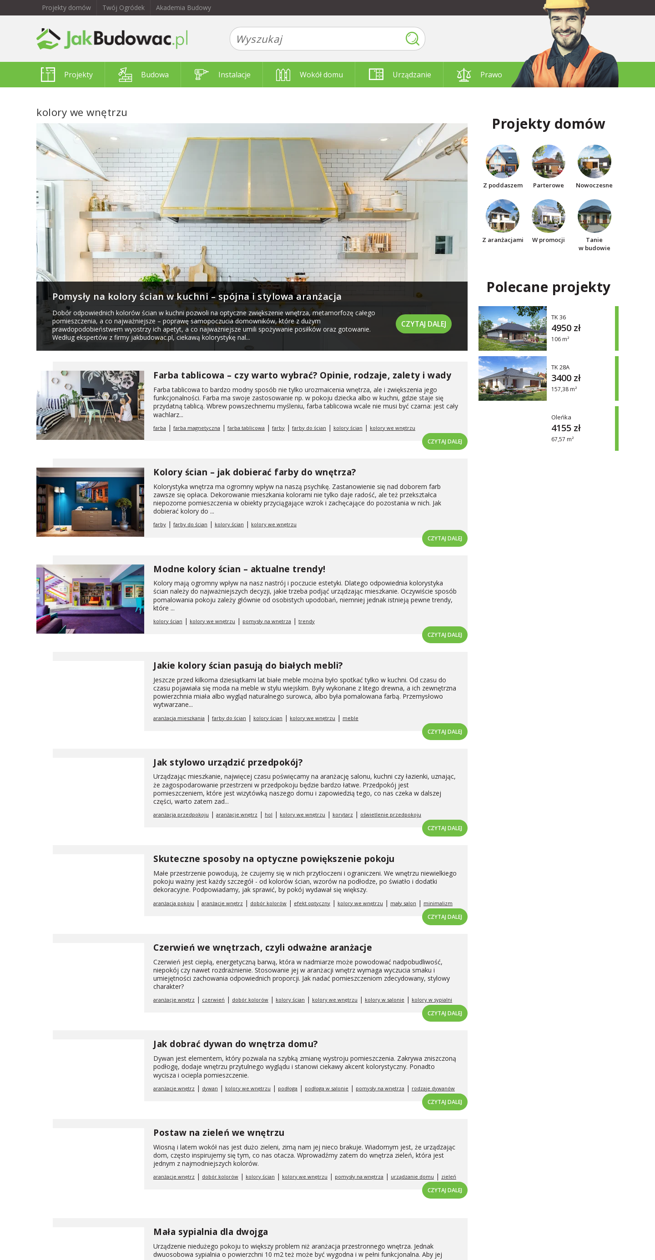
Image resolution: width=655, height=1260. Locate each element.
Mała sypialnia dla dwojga (210, 1232)
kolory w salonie (384, 999)
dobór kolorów (268, 903)
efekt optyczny (312, 903)
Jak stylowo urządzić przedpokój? (227, 762)
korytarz (343, 814)
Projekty (67, 74)
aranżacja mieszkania (179, 718)
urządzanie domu (412, 1176)
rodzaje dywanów (433, 1088)
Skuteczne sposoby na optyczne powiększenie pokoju (274, 859)
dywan (210, 1088)
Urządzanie (400, 74)
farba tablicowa (246, 427)
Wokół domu (309, 74)
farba (159, 427)
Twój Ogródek (123, 7)
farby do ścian (309, 427)
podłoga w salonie (326, 1088)
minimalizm (438, 903)
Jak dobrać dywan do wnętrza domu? (235, 1044)
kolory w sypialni (432, 999)
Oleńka (561, 416)
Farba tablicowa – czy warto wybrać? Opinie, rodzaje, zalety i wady (302, 375)
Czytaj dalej (423, 323)
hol (268, 814)
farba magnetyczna (196, 427)
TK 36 (558, 316)
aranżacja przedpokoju (181, 814)
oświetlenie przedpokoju (390, 814)
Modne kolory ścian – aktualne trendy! (239, 569)
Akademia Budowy (183, 7)
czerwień (213, 999)
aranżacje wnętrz (236, 814)
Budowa (143, 74)
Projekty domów (66, 7)
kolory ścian (348, 427)
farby (278, 427)
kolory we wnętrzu (392, 427)
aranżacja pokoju (173, 903)
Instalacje (223, 74)
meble (350, 718)
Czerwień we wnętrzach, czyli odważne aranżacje (262, 947)
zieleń (448, 1176)
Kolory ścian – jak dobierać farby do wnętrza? (254, 472)
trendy (306, 621)
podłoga (287, 1088)
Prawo (479, 74)
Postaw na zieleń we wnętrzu (219, 1133)
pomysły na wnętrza (266, 621)
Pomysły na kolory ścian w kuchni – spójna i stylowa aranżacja (197, 296)
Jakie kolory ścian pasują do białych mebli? (248, 665)
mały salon (403, 903)
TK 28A (560, 366)
